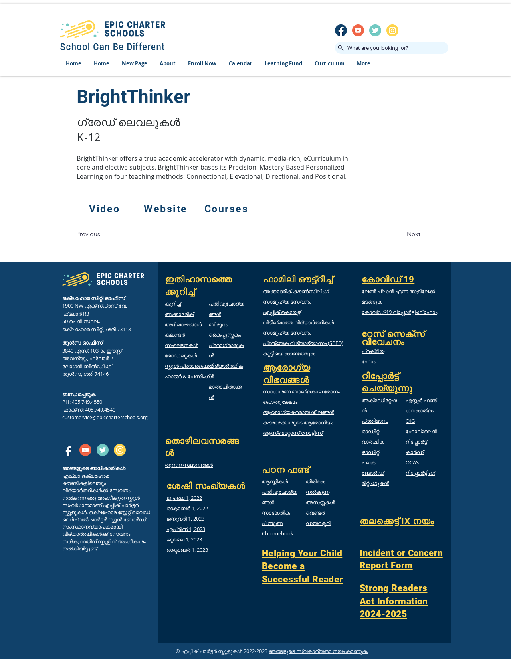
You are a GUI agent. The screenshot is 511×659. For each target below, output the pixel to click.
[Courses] (227, 209)
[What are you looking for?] (391, 48)
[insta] (392, 30)
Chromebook (277, 533)
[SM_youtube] (358, 30)
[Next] (414, 234)
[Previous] (88, 234)
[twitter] (375, 30)
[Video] (105, 209)
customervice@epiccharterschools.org (105, 417)
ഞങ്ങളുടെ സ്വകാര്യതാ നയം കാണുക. (318, 651)
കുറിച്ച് (173, 303)
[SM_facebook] (341, 30)
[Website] (166, 209)
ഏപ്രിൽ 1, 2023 (185, 529)
